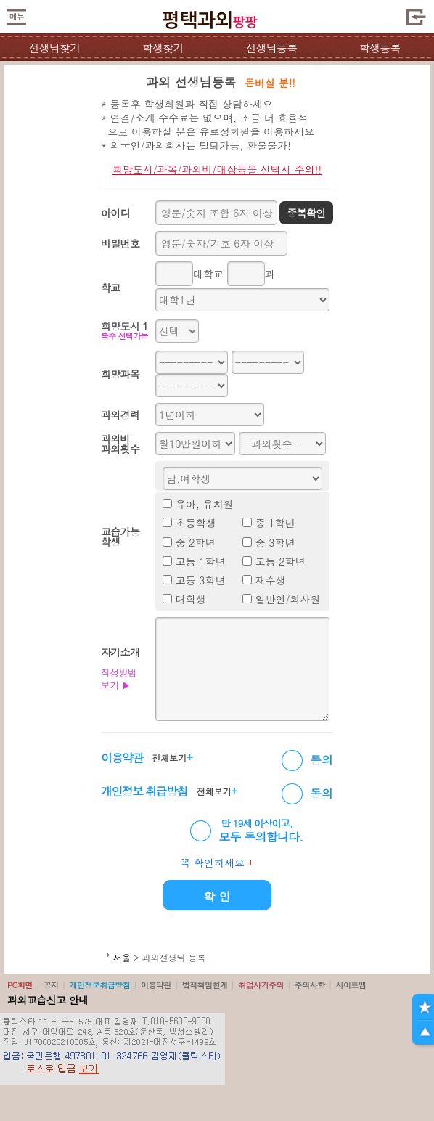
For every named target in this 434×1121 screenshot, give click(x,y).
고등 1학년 (201, 561)
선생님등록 (271, 47)
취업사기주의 (261, 984)
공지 (51, 984)
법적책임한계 (205, 984)
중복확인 (306, 212)
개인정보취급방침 (99, 984)
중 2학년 (196, 542)
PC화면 (20, 984)
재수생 (270, 580)
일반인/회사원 (288, 599)
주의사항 (310, 984)
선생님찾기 (54, 47)
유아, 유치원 (205, 504)
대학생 (191, 599)
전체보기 (172, 757)
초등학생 (196, 522)
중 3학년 (275, 542)
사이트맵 (350, 984)
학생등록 (380, 47)
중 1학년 (275, 522)
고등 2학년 (280, 561)
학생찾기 (163, 47)
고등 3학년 (201, 580)
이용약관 (156, 984)
